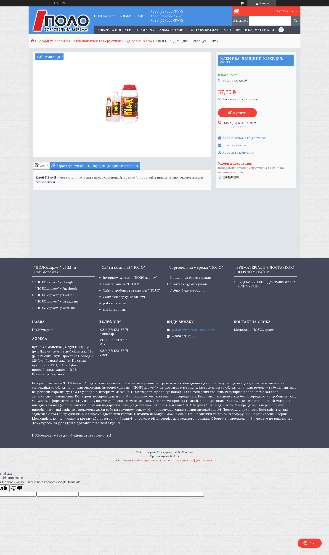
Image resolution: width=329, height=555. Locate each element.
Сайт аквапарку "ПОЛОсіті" (124, 297)
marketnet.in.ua (114, 310)
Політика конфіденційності (194, 460)
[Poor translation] (16, 488)
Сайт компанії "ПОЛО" (121, 284)
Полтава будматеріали (209, 30)
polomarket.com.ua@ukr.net (193, 330)
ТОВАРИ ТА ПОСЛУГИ (113, 30)
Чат (309, 543)
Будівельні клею (138, 41)
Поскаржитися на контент (155, 460)
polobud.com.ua (115, 303)
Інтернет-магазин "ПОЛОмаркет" (130, 278)
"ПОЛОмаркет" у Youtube (55, 308)
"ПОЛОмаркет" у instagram (56, 301)
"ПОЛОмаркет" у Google (54, 282)
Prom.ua (187, 452)
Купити (240, 112)
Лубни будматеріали (255, 30)
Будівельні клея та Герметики (96, 41)
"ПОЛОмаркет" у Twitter (54, 295)
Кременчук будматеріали (159, 30)
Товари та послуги (52, 41)
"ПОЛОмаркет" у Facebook (56, 289)
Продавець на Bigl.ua (164, 456)
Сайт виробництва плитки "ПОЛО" (131, 290)
